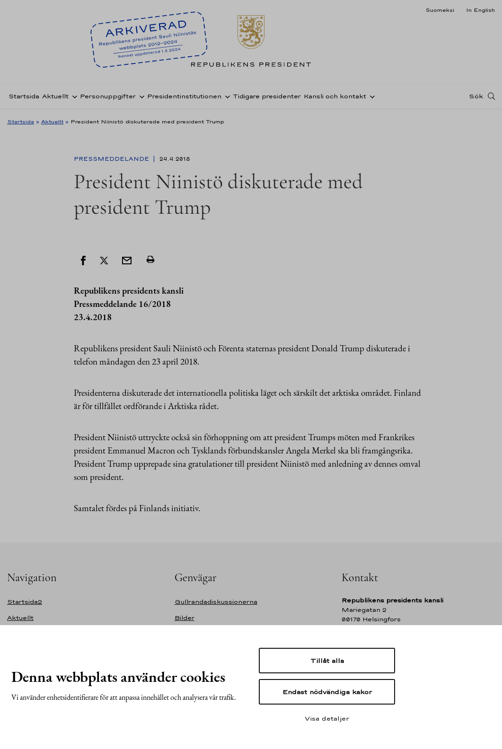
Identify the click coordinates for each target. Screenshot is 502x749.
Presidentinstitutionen (184, 96)
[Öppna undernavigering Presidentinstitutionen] (225, 96)
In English (480, 10)
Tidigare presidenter (267, 96)
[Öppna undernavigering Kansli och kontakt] (370, 96)
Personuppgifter (108, 96)
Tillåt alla (327, 660)
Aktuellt (55, 96)
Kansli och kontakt (335, 96)
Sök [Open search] (476, 96)
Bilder (184, 618)
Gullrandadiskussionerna (216, 602)
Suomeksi (439, 10)
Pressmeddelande (112, 159)
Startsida (24, 96)
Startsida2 (24, 602)
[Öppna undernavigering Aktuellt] (73, 96)
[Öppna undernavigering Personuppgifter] (140, 96)
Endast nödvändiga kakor (327, 692)
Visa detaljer (327, 718)
